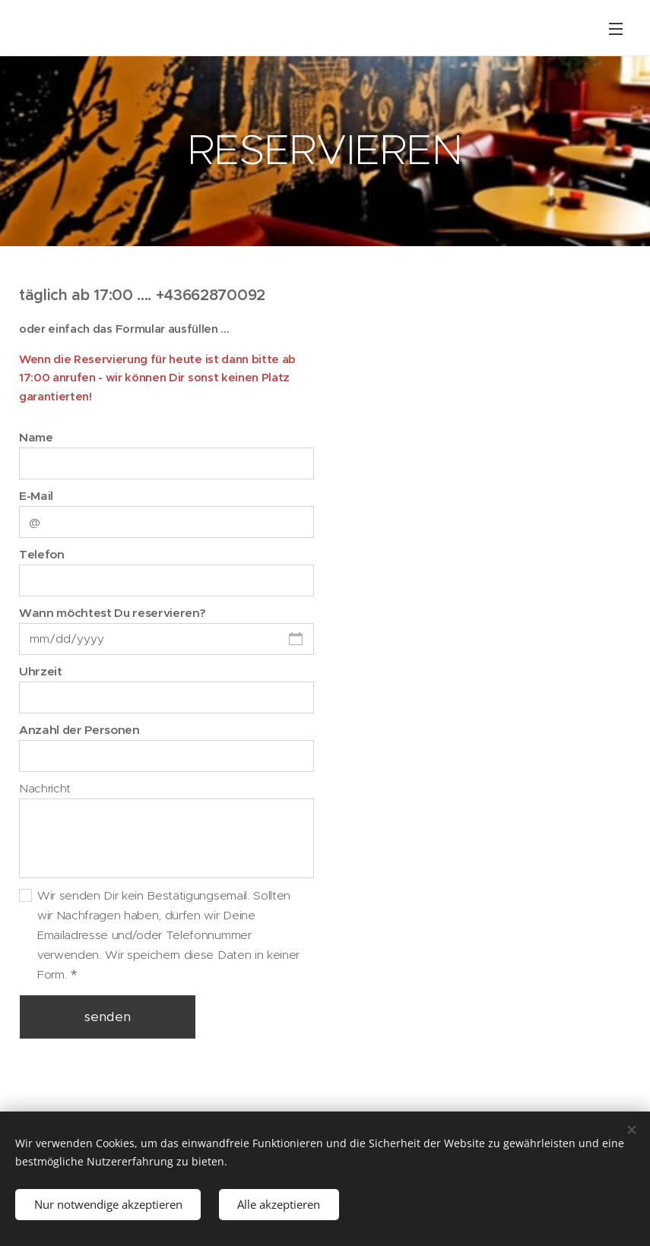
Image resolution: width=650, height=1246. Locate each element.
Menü (616, 29)
